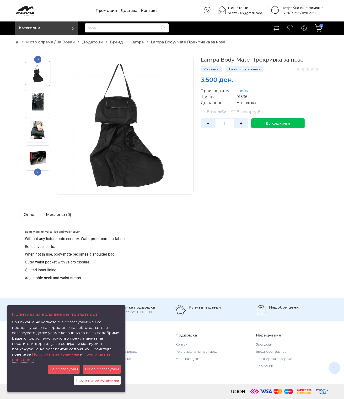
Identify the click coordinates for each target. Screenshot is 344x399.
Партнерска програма (274, 359)
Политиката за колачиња (55, 354)
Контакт (150, 10)
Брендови (264, 344)
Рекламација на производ (196, 351)
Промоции (107, 10)
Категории (29, 28)
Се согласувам (64, 369)
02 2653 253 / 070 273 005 (299, 13)
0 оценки (211, 69)
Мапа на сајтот (188, 359)
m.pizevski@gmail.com (245, 13)
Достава (129, 10)
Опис (29, 214)
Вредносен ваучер (271, 351)
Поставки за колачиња (97, 380)
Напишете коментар (244, 69)
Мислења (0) (59, 214)
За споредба (247, 111)
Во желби (213, 111)
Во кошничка (278, 123)
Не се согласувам (102, 369)
